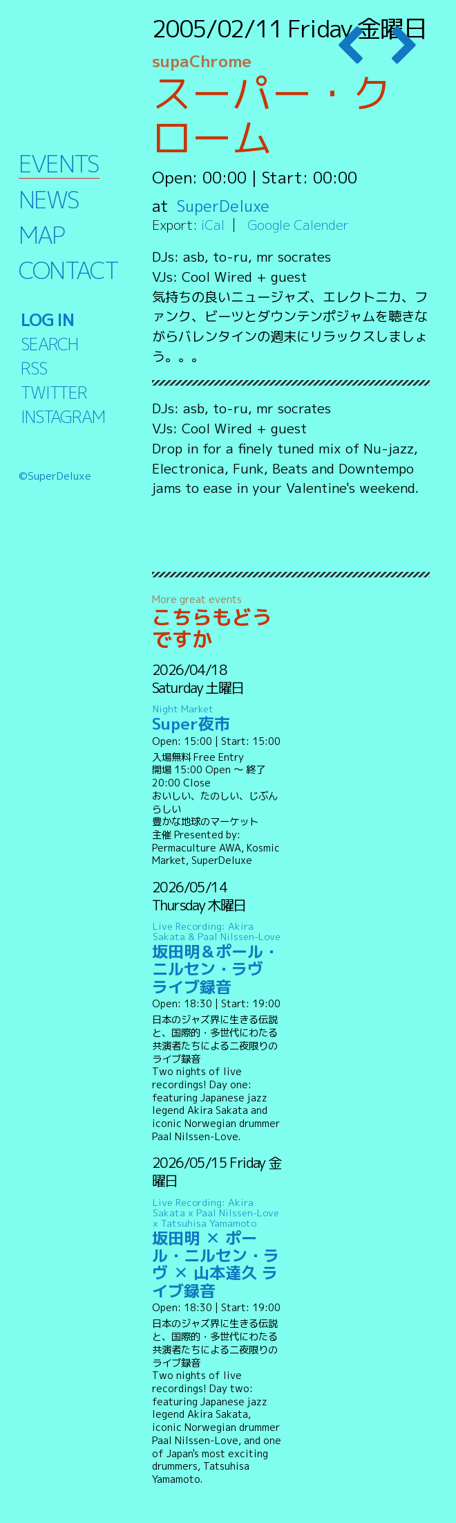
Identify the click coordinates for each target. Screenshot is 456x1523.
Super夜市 (217, 719)
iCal (213, 224)
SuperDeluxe (224, 206)
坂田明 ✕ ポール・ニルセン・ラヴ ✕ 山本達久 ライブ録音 (217, 1248)
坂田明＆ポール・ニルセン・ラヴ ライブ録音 (217, 959)
